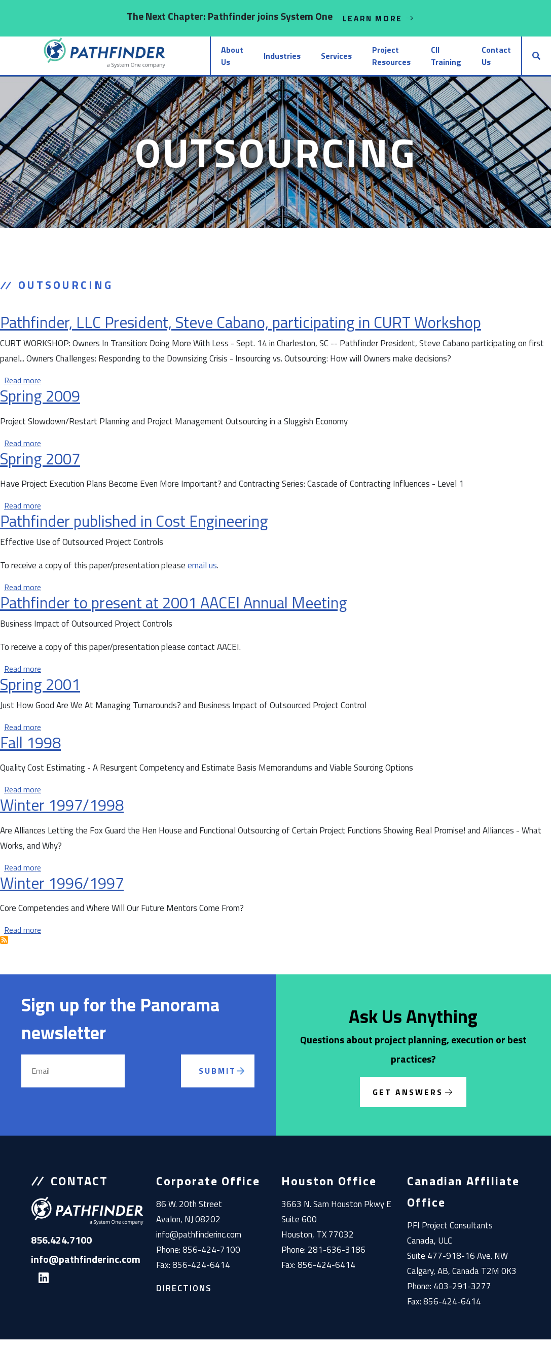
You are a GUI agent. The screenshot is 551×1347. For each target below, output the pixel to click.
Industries (235, 60)
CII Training (424, 60)
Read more (22, 388)
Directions (184, 1295)
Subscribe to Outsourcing (4, 947)
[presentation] (166, 1090)
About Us (177, 60)
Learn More (378, 18)
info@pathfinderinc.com (198, 1242)
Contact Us (481, 60)
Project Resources (345, 60)
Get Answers (408, 1100)
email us (202, 572)
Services (290, 60)
